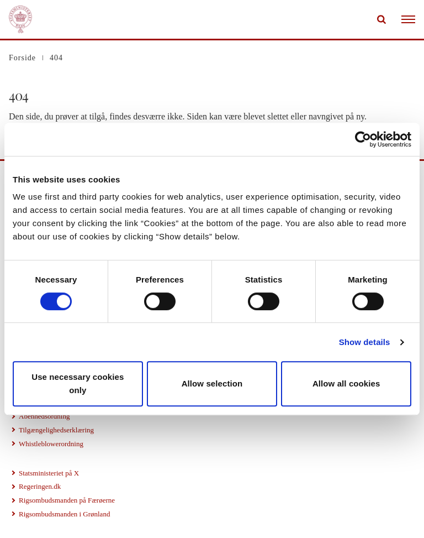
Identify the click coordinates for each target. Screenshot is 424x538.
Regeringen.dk (40, 486)
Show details (364, 342)
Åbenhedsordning (44, 416)
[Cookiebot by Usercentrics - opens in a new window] (363, 139)
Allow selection (212, 383)
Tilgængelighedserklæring (56, 430)
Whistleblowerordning (51, 444)
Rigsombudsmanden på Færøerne (67, 500)
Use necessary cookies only (77, 383)
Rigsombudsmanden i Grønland (64, 514)
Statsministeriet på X (49, 473)
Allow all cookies (346, 383)
